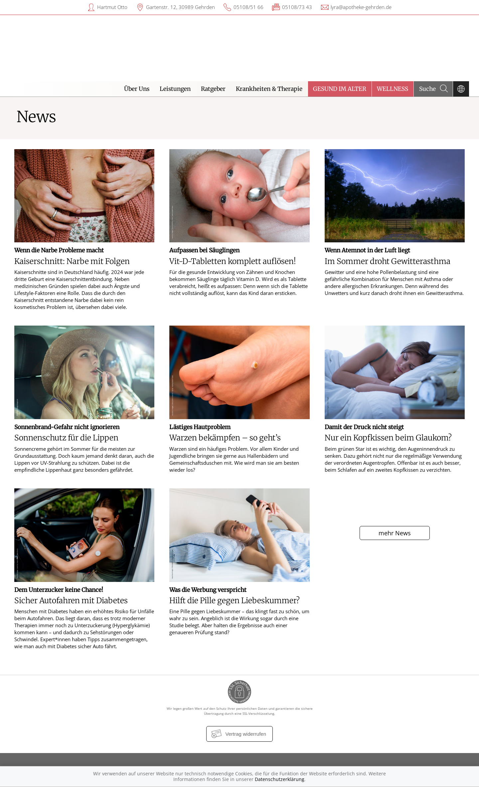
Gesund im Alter (339, 89)
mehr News (395, 533)
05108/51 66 (248, 7)
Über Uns (136, 89)
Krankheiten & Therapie (269, 89)
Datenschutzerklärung (279, 779)
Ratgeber (213, 89)
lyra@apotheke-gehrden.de (361, 7)
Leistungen (175, 89)
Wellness (392, 89)
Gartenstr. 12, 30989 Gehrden (180, 7)
